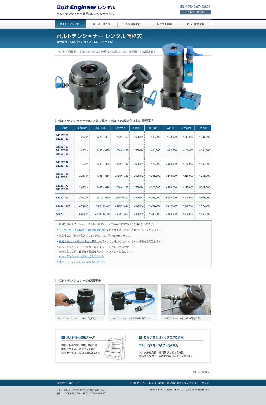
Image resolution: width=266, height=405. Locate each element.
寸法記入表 (146, 51)
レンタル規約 (156, 383)
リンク (187, 383)
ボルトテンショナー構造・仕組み (100, 51)
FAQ (144, 383)
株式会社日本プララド (69, 383)
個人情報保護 (173, 383)
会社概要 (134, 383)
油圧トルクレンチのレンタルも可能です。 (82, 261)
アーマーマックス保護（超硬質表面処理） (82, 230)
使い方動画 (130, 51)
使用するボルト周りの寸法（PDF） (79, 241)
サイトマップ (201, 383)
